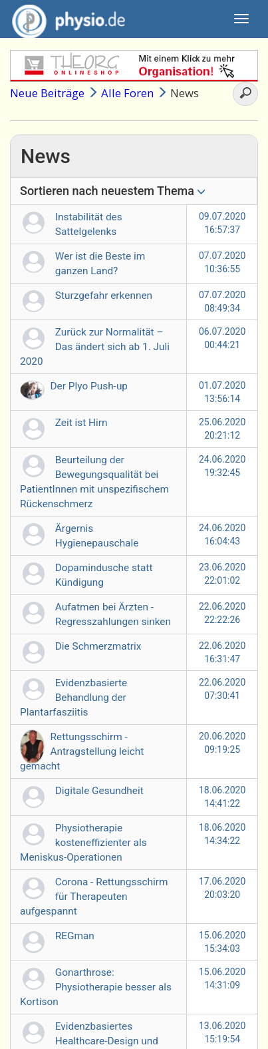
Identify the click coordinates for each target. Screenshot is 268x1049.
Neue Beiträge (47, 93)
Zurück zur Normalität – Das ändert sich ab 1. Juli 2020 (95, 346)
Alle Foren (127, 93)
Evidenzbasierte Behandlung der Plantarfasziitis (73, 697)
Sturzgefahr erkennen (103, 296)
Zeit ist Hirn (81, 423)
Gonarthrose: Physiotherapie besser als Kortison (96, 987)
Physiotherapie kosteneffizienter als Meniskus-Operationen (83, 842)
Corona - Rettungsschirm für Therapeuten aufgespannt (94, 896)
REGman (74, 936)
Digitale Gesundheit (99, 791)
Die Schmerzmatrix (98, 646)
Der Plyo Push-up (89, 386)
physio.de (63, 20)
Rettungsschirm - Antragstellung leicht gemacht (82, 751)
